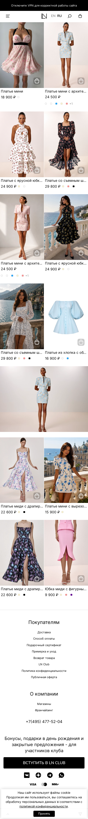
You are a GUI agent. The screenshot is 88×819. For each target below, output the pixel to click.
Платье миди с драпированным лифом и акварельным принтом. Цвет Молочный (19, 512)
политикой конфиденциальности (43, 806)
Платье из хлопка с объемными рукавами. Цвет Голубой (68, 358)
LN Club (44, 664)
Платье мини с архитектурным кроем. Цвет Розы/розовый (51, 103)
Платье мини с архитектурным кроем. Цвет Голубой (56, 103)
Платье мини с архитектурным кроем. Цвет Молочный (61, 103)
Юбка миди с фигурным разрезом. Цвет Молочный (61, 595)
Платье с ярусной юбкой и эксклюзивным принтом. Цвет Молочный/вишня (19, 186)
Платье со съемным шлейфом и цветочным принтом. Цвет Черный (73, 186)
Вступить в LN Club (44, 762)
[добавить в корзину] (36, 81)
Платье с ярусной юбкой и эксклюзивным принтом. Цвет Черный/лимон (24, 186)
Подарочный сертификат (44, 645)
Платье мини (12, 91)
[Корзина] (80, 16)
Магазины (44, 704)
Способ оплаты (44, 638)
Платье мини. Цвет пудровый (18, 97)
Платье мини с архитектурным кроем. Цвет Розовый (67, 103)
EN (53, 16)
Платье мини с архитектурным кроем (34, 263)
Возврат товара (44, 658)
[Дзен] (38, 775)
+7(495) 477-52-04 (44, 721)
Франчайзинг (44, 710)
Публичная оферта (44, 677)
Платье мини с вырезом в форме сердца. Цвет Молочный (62, 512)
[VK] (27, 775)
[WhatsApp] (61, 775)
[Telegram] (50, 775)
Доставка (44, 632)
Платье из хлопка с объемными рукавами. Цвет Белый (62, 358)
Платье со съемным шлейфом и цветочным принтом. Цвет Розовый (68, 186)
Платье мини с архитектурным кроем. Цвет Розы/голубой (46, 103)
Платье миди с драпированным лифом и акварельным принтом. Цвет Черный (24, 512)
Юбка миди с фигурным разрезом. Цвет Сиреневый (71, 595)
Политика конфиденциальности (44, 670)
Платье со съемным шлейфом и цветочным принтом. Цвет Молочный (63, 186)
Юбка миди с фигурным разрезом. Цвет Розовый (66, 595)
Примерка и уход (44, 651)
